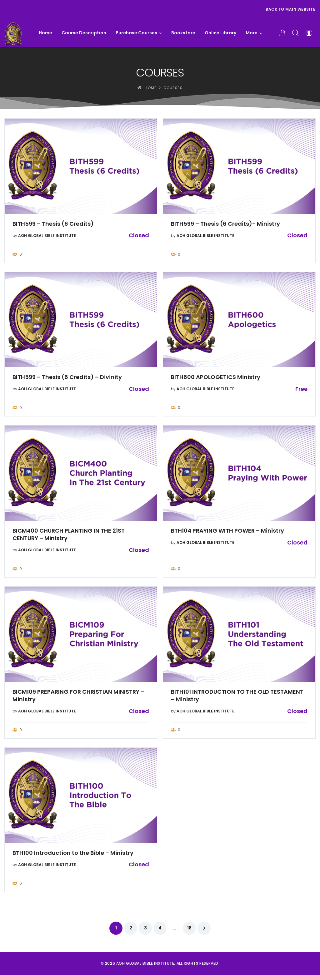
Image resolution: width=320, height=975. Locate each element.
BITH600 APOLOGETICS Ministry (215, 377)
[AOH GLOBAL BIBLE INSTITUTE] (13, 33)
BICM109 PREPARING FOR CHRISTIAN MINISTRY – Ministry (78, 695)
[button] (254, 32)
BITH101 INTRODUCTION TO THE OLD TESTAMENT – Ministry (237, 695)
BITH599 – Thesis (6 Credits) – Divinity (67, 377)
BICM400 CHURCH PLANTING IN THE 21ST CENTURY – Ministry (68, 534)
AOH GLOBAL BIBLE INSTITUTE (47, 235)
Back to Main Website (290, 9)
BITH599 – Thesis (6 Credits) (53, 224)
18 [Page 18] (189, 928)
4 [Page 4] (160, 928)
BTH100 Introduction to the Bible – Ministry (72, 853)
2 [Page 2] (130, 928)
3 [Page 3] (145, 928)
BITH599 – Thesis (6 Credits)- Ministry (225, 224)
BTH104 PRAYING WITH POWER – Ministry (227, 530)
